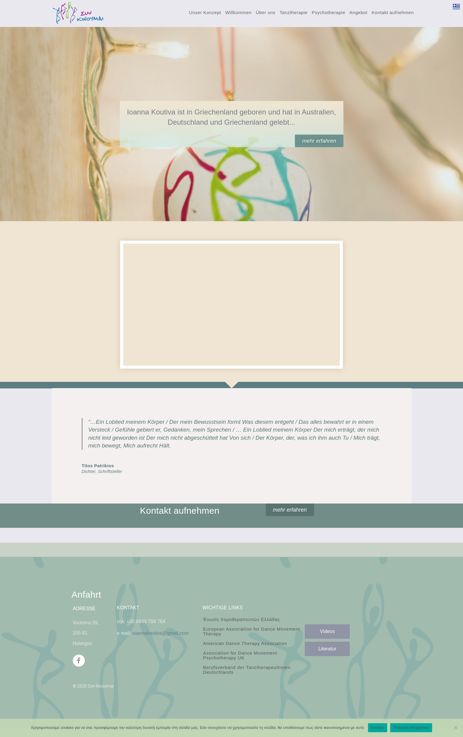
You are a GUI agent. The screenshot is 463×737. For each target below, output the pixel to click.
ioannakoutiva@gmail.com (160, 633)
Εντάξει (377, 727)
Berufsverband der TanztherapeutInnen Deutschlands (246, 670)
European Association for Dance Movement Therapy (251, 631)
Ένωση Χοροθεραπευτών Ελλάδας (241, 619)
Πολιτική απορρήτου (411, 727)
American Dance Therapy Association (245, 643)
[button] (319, 141)
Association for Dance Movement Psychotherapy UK (240, 655)
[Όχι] (456, 728)
